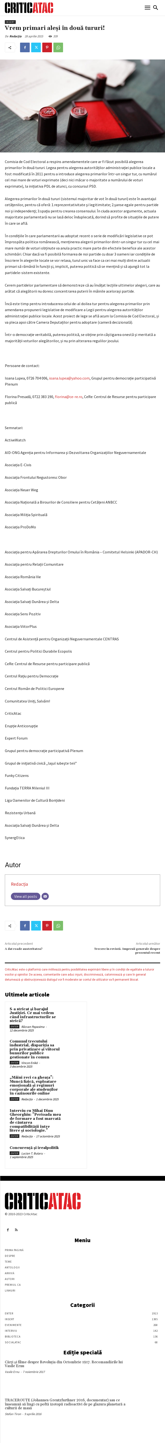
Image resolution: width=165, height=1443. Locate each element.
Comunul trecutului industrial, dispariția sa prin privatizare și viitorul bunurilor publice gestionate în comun (35, 1049)
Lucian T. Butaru (32, 1153)
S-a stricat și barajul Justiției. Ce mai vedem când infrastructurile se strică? (33, 1015)
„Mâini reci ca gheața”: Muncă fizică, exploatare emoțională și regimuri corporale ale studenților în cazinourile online (34, 1085)
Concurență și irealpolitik (34, 1148)
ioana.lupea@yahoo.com (69, 378)
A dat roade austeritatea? (24, 949)
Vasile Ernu (12, 1372)
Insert (10, 22)
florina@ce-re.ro (68, 396)
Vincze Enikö (29, 1063)
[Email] (45, 896)
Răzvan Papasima (32, 1027)
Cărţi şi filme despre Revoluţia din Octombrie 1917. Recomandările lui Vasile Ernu (64, 1364)
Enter (14, 1026)
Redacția (15, 36)
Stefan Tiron (13, 1414)
